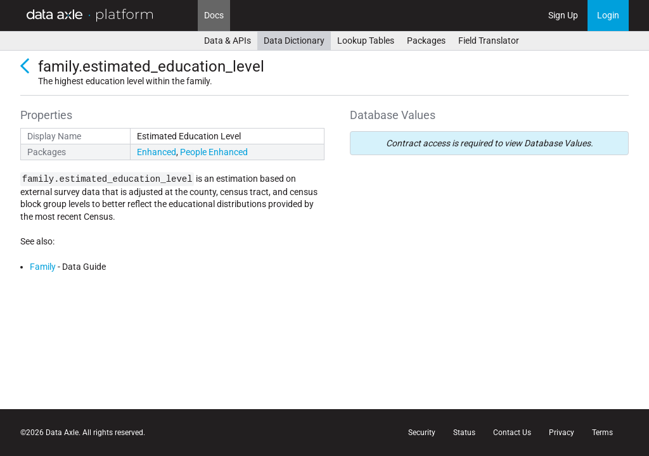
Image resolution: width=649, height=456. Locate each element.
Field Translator (488, 40)
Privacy (561, 432)
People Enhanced (214, 152)
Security (421, 432)
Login (608, 15)
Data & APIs (227, 40)
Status (464, 432)
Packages (426, 40)
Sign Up (563, 15)
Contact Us (512, 432)
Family (43, 267)
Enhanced (156, 152)
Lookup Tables (365, 40)
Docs (214, 15)
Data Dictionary (294, 40)
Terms (602, 432)
